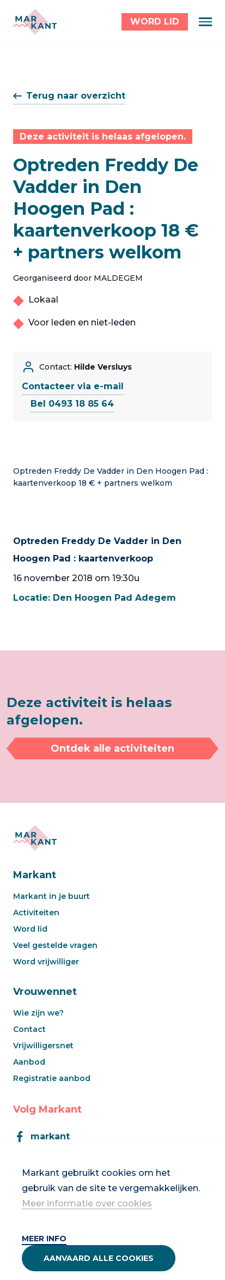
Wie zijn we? (38, 1013)
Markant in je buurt (51, 896)
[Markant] (35, 22)
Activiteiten (36, 912)
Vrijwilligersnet (43, 1045)
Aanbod (29, 1062)
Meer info (44, 1238)
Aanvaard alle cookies (99, 1258)
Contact (29, 1029)
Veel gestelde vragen (55, 945)
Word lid (30, 929)
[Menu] (205, 22)
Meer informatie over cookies (87, 1203)
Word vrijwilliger (46, 962)
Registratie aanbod (51, 1078)
